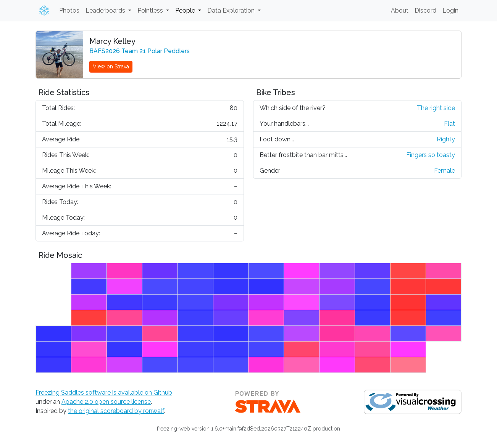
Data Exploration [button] (231, 10)
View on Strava (111, 66)
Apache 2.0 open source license (106, 401)
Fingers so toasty (430, 155)
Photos (69, 10)
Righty (446, 139)
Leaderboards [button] (106, 10)
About (399, 10)
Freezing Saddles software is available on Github (104, 392)
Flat (449, 123)
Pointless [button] (151, 10)
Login (450, 10)
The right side (436, 108)
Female (444, 170)
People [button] (186, 10)
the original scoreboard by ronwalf (116, 410)
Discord (425, 10)
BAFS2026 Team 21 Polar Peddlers (139, 51)
